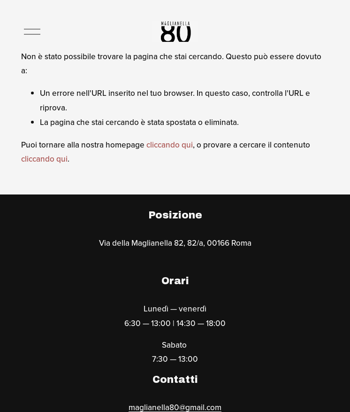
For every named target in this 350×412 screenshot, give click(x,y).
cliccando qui (169, 144)
